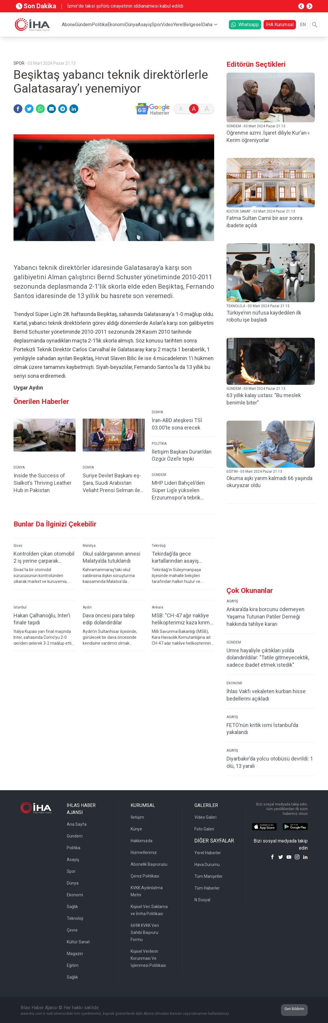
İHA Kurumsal (280, 24)
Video (167, 24)
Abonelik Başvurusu (149, 864)
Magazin (75, 953)
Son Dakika (36, 6)
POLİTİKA (159, 453)
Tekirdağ (159, 555)
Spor (156, 24)
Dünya (131, 24)
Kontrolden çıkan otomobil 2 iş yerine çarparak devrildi (44, 567)
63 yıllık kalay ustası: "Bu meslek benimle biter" (264, 399)
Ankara (157, 617)
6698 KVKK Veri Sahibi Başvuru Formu (145, 932)
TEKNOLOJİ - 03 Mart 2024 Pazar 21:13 (258, 306)
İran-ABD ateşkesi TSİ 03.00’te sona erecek (177, 433)
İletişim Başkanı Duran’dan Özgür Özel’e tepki (182, 465)
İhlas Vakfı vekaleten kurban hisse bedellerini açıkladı (266, 695)
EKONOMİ (234, 683)
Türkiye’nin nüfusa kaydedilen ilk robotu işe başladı (264, 316)
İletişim (137, 817)
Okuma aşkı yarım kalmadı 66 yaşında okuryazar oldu (269, 482)
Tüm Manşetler (208, 876)
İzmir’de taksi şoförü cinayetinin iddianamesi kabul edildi (125, 6)
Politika (99, 24)
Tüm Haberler (207, 888)
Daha (207, 24)
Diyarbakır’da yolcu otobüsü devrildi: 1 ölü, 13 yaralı (270, 762)
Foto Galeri (204, 829)
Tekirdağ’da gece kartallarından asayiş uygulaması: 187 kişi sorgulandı (175, 567)
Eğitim (73, 965)
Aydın (87, 617)
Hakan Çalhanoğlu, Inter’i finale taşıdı (42, 628)
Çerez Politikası (145, 876)
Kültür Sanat (78, 942)
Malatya (89, 555)
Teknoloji (75, 918)
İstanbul (20, 617)
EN (303, 24)
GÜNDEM (159, 484)
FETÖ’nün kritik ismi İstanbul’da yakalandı (262, 729)
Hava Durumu (207, 864)
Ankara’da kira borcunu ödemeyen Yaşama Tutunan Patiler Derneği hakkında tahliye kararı (265, 616)
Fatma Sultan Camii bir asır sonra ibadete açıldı (264, 221)
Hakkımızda (141, 840)
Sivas (18, 555)
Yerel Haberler (207, 852)
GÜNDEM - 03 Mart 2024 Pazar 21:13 (256, 126)
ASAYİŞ (232, 601)
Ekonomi (116, 24)
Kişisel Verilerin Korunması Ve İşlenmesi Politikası (148, 958)
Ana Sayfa (76, 824)
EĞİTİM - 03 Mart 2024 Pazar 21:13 (254, 471)
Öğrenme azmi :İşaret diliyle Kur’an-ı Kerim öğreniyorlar (268, 136)
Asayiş (144, 24)
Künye (136, 829)
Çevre (72, 930)
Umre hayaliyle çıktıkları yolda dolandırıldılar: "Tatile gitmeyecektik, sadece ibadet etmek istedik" (268, 657)
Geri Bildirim (294, 1009)
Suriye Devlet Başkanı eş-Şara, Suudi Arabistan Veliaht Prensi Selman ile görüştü (112, 492)
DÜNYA (19, 477)
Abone (68, 24)
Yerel (178, 24)
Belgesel (193, 24)
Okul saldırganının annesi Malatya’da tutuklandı (111, 567)
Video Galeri (205, 817)
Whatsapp (245, 24)
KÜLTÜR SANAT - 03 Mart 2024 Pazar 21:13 (261, 211)
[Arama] (314, 24)
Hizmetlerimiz (144, 852)
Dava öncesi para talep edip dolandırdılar (109, 628)
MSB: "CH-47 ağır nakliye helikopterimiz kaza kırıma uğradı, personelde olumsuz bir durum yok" (182, 629)
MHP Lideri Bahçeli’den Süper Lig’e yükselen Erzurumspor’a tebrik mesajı (178, 500)
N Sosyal (202, 899)
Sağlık (72, 906)
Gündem (83, 24)
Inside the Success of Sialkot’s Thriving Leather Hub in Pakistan (42, 492)
